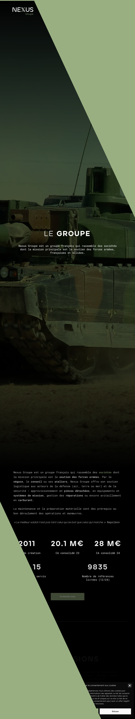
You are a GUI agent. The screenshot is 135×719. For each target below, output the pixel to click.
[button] (129, 685)
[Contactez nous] (67, 596)
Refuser (115, 711)
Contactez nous (63, 596)
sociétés (105, 472)
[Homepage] (23, 15)
